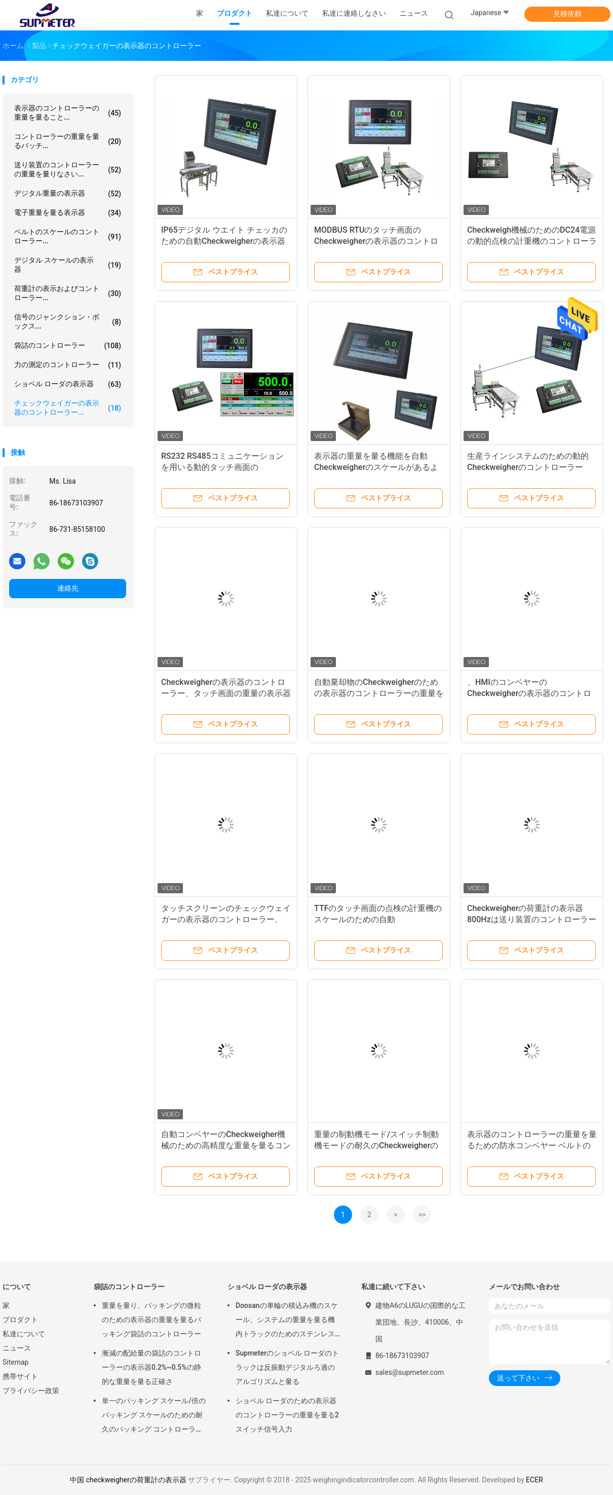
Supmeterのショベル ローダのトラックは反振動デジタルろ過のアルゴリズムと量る (287, 1367)
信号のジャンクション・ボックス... (67, 321)
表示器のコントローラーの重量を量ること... (67, 112)
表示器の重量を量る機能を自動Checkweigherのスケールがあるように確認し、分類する (376, 467)
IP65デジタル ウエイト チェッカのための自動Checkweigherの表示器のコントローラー (224, 241)
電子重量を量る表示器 (67, 213)
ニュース (17, 1348)
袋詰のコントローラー (67, 346)
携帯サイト (20, 1376)
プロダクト (20, 1320)
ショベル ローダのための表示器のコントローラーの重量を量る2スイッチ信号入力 (287, 1415)
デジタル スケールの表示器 (67, 264)
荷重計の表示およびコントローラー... (67, 293)
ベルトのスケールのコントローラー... (67, 236)
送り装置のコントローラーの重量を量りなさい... (67, 169)
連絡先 (68, 588)
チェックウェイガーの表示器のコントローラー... (67, 407)
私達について (24, 1334)
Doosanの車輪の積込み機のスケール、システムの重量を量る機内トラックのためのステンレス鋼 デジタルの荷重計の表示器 (287, 1321)
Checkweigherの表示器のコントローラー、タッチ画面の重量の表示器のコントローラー (226, 693)
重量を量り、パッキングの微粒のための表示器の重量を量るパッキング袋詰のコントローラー (151, 1319)
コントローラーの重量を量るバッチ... (67, 141)
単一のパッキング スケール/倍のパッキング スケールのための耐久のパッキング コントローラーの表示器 (154, 1416)
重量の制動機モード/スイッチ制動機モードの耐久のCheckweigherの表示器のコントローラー (376, 1145)
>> (422, 1215)
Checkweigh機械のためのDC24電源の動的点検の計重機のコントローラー (532, 241)
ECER (534, 1480)
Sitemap (15, 1362)
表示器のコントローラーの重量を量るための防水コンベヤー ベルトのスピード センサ (532, 1145)
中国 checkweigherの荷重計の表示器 (128, 1480)
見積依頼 (567, 14)
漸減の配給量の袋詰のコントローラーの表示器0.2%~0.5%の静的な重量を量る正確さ (151, 1367)
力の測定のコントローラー (67, 365)
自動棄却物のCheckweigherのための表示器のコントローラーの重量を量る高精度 (379, 693)
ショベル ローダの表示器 (67, 384)
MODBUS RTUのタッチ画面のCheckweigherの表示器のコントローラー (376, 241)
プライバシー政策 (31, 1391)
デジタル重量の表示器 (67, 194)
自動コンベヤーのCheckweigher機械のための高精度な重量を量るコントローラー (226, 1145)
